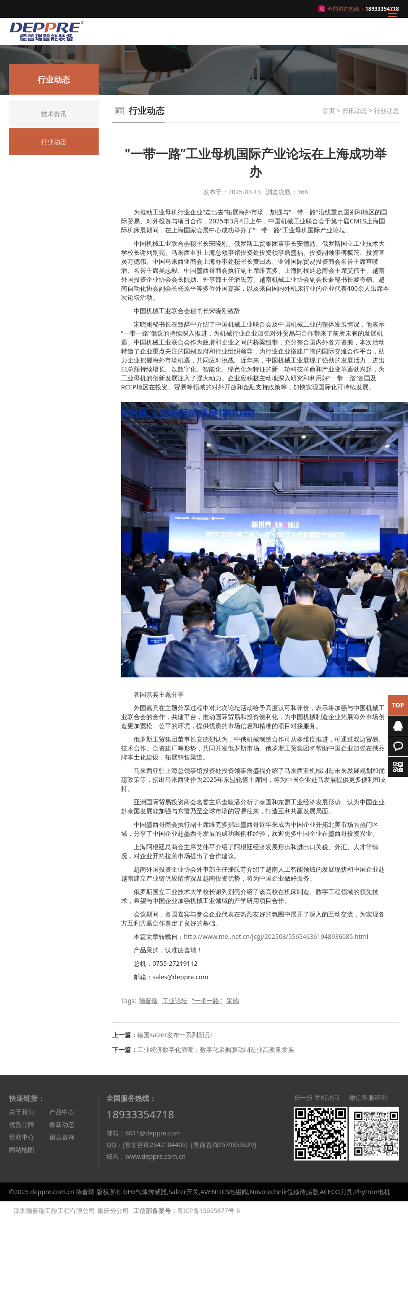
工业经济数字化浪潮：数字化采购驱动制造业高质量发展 (215, 1049)
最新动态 (61, 1124)
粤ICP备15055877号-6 (208, 1210)
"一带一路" (207, 1000)
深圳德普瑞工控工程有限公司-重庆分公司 (71, 1210)
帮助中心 (21, 1137)
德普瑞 (148, 1000)
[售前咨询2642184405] (154, 1144)
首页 (328, 110)
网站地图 (21, 1149)
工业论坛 (174, 1000)
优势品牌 (21, 1124)
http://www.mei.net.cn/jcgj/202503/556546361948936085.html (276, 936)
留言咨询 (61, 1137)
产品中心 (61, 1112)
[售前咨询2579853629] (223, 1144)
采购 (232, 1000)
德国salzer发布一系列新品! (175, 1034)
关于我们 (21, 1112)
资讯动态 (354, 110)
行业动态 (386, 110)
